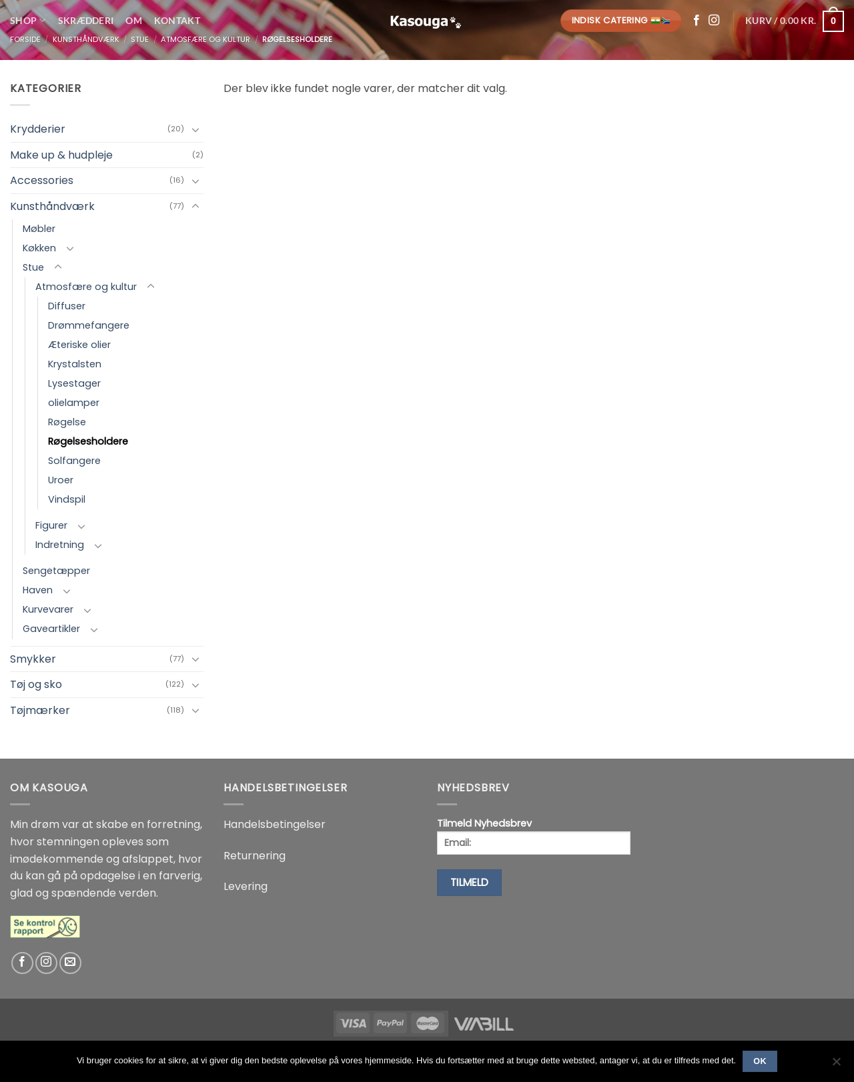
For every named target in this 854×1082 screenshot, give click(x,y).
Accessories (41, 180)
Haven (38, 590)
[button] (794, 20)
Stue (33, 267)
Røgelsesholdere (88, 441)
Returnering (255, 855)
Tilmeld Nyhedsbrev (533, 836)
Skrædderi (86, 20)
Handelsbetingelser (275, 824)
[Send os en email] (70, 963)
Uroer (60, 480)
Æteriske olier (79, 344)
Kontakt (177, 20)
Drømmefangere (88, 325)
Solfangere (74, 460)
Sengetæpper (56, 570)
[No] (836, 1065)
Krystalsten (74, 364)
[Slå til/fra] (195, 129)
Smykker (33, 659)
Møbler (39, 228)
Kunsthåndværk (52, 206)
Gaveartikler (51, 628)
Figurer (51, 525)
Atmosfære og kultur (86, 286)
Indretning (59, 544)
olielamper (73, 402)
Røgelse (67, 422)
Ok (760, 1061)
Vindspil (66, 499)
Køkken (39, 248)
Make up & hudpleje (61, 155)
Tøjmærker (40, 710)
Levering (246, 886)
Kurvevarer (48, 609)
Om (133, 20)
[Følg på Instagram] (714, 21)
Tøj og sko (36, 684)
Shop (28, 20)
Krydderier (37, 129)
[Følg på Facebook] (696, 21)
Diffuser (66, 306)
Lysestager (74, 383)
